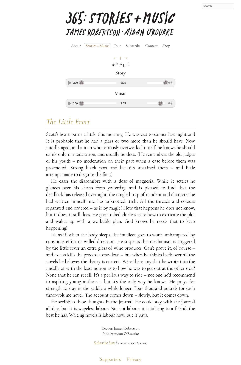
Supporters (110, 359)
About (76, 46)
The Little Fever (68, 122)
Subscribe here (104, 343)
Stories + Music (97, 46)
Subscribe (133, 46)
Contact (151, 46)
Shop (166, 46)
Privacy (134, 359)
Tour (117, 46)
